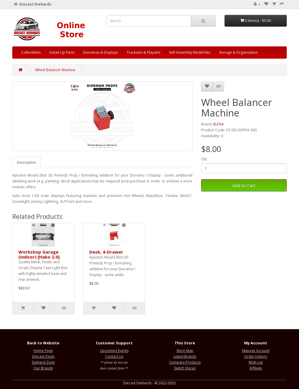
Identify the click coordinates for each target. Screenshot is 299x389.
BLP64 (218, 124)
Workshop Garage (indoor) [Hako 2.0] (39, 254)
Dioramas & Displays (100, 52)
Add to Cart (243, 185)
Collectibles (31, 52)
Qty (204, 158)
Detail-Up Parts (61, 52)
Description (26, 162)
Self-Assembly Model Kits (189, 52)
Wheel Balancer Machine (55, 69)
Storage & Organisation (238, 52)
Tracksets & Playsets (143, 52)
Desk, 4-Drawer (106, 252)
